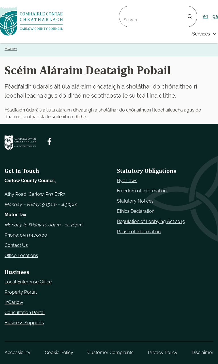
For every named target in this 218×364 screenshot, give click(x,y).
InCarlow (14, 302)
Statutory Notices (135, 201)
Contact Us (16, 245)
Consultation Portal (25, 312)
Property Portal (21, 292)
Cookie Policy (59, 352)
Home (11, 48)
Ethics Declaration (135, 211)
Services (201, 34)
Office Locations (21, 255)
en (205, 16)
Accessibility (17, 352)
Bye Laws (127, 180)
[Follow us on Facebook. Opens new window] (49, 141)
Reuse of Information (139, 231)
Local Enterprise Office (28, 282)
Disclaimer (202, 352)
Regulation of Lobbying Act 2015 (151, 221)
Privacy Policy (162, 352)
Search (126, 9)
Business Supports (24, 322)
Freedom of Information (142, 190)
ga (215, 16)
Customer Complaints (110, 352)
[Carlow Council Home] (20, 142)
